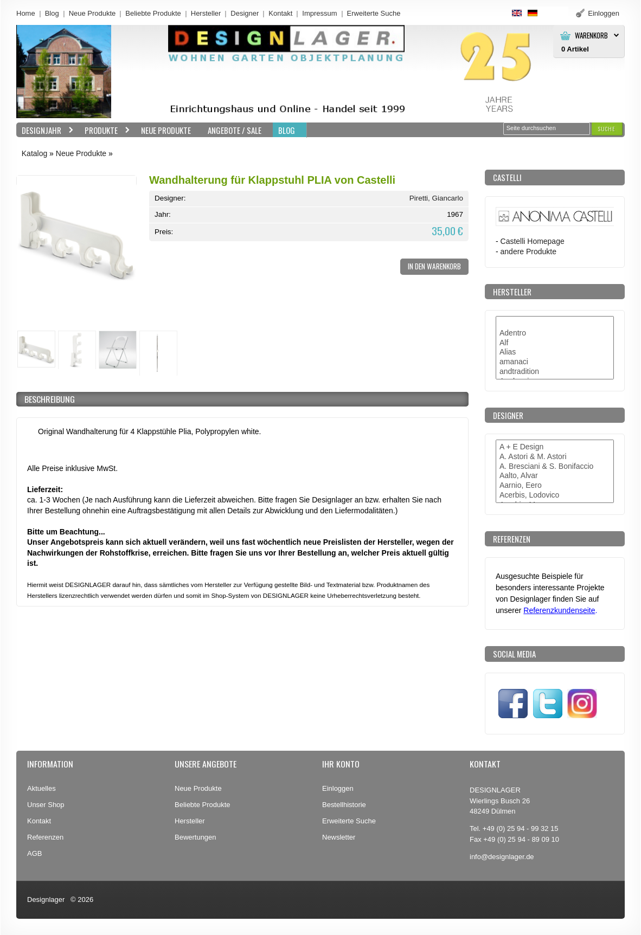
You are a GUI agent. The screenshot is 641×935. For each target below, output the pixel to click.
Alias (554, 352)
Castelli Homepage (533, 241)
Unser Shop (46, 805)
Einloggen (338, 788)
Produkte (104, 130)
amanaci (554, 362)
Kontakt (280, 13)
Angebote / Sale (234, 130)
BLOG (286, 130)
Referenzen (45, 837)
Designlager (46, 899)
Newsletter (338, 837)
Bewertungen (195, 837)
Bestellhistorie (344, 805)
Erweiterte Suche (349, 821)
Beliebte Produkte (153, 13)
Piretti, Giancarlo (436, 198)
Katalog (34, 153)
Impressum (319, 13)
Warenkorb (591, 35)
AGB (34, 853)
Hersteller (206, 13)
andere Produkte (528, 251)
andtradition (554, 372)
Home (25, 13)
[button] (607, 128)
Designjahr (45, 130)
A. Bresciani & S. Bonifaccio (554, 467)
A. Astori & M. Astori (554, 457)
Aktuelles (41, 788)
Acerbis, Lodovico (554, 495)
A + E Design (554, 447)
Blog (52, 13)
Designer (244, 13)
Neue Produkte (92, 13)
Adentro (554, 333)
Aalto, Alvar (554, 476)
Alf (554, 343)
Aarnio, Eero (554, 486)
